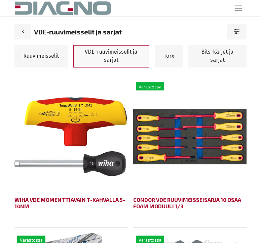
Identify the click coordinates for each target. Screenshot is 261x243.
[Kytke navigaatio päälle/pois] (239, 8)
